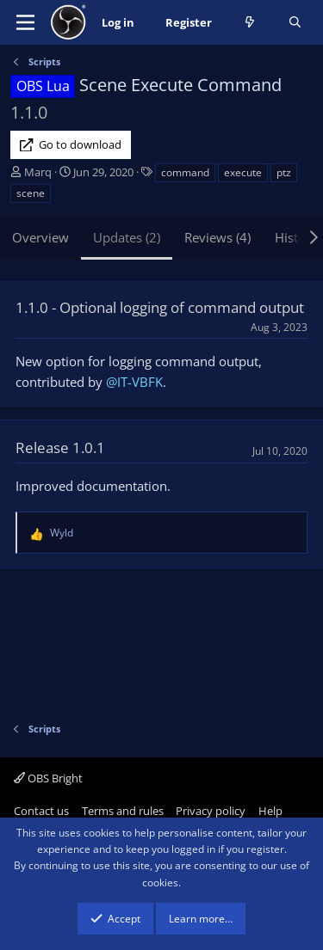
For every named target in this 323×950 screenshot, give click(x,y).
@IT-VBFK (134, 381)
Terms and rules (123, 810)
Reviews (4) (217, 237)
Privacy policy (210, 810)
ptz (283, 172)
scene (30, 193)
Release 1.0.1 (60, 447)
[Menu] (25, 22)
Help (270, 810)
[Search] (295, 23)
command (185, 172)
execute (243, 172)
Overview (40, 237)
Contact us (41, 810)
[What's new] (250, 23)
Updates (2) (126, 237)
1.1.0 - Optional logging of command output (160, 307)
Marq (38, 172)
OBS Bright (48, 778)
